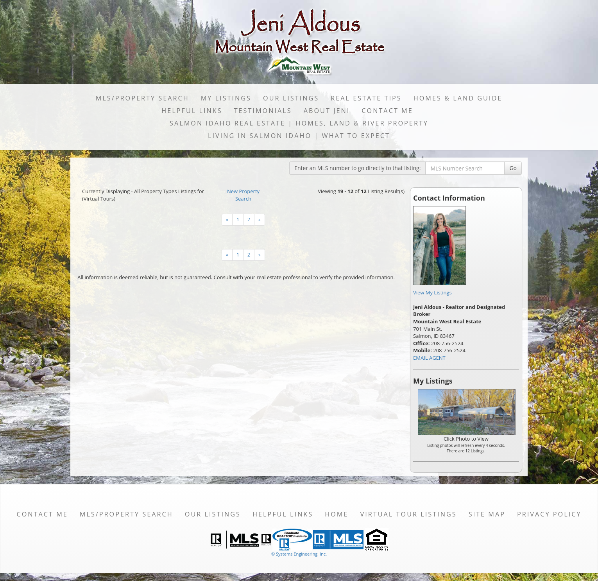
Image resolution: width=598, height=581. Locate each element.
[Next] (227, 220)
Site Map (487, 514)
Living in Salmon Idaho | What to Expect (299, 135)
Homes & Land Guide (458, 98)
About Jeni (327, 110)
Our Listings (291, 98)
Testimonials (263, 110)
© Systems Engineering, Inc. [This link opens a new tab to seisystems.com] (299, 554)
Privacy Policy (549, 514)
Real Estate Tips (366, 98)
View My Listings (432, 292)
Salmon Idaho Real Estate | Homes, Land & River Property (299, 123)
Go (513, 168)
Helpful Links (191, 110)
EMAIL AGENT (429, 357)
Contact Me (387, 110)
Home (336, 514)
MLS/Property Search (142, 98)
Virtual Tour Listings (408, 514)
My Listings (226, 98)
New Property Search (243, 195)
